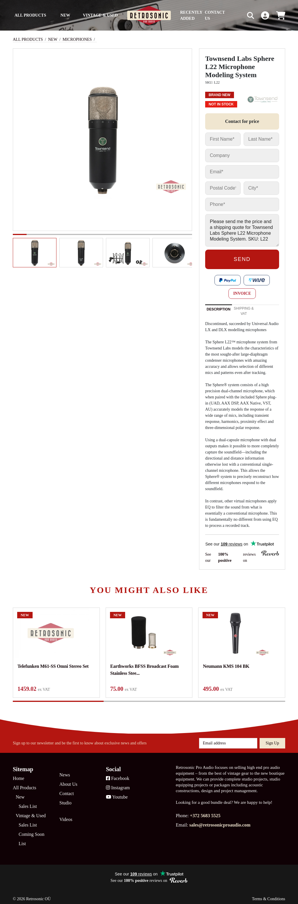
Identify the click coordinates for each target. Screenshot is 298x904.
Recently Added (191, 15)
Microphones (77, 39)
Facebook (117, 774)
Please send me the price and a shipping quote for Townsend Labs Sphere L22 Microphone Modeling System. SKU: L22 (242, 230)
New (65, 15)
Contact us (215, 15)
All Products (30, 15)
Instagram (118, 783)
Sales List (28, 802)
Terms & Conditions (268, 895)
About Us (68, 780)
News (64, 770)
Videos (65, 815)
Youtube (117, 792)
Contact (66, 789)
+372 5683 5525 (205, 811)
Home (18, 774)
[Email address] (228, 739)
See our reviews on (242, 557)
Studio (65, 798)
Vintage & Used (100, 15)
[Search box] (238, 15)
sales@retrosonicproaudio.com (220, 820)
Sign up (272, 739)
